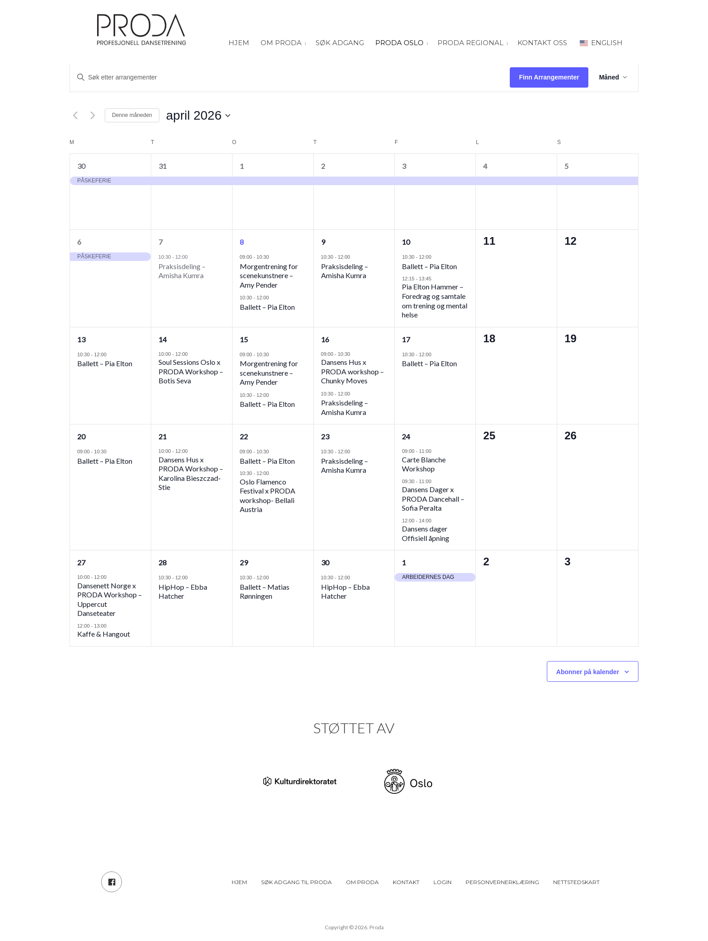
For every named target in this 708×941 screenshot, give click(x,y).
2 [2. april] (323, 166)
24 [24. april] (406, 436)
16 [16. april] (325, 339)
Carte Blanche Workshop (424, 464)
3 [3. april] (404, 166)
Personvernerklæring (502, 882)
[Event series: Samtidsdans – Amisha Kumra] (192, 256)
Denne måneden (132, 115)
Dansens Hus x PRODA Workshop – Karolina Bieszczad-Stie (190, 473)
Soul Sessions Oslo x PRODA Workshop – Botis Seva (190, 371)
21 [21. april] (162, 436)
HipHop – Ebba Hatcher (182, 591)
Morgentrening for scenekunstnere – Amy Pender (269, 275)
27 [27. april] (81, 562)
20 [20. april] (81, 436)
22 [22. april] (244, 436)
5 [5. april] (566, 166)
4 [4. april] (485, 166)
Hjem (238, 42)
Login (442, 882)
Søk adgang (340, 42)
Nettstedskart (576, 882)
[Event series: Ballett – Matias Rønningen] (273, 577)
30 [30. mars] (81, 166)
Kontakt (406, 882)
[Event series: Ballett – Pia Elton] (273, 297)
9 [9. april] (323, 242)
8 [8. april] (242, 242)
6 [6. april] (79, 242)
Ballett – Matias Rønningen (264, 591)
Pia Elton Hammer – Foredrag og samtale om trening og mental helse (434, 300)
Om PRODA (281, 42)
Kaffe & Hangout (103, 633)
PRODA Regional (470, 42)
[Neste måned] (92, 115)
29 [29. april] (244, 562)
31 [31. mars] (162, 166)
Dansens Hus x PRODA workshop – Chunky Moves (352, 371)
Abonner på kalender (587, 671)
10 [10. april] (406, 242)
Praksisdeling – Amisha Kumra (181, 271)
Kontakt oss (542, 42)
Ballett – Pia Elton (267, 307)
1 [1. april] (242, 166)
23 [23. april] (325, 436)
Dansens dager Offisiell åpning (425, 533)
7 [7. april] (160, 242)
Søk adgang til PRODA (296, 882)
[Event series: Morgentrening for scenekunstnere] (273, 256)
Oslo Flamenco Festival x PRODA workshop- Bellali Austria (267, 495)
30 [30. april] (325, 562)
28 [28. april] (162, 562)
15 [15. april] (244, 339)
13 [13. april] (81, 339)
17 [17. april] (406, 339)
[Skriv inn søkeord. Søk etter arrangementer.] (290, 77)
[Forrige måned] (75, 115)
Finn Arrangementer (549, 77)
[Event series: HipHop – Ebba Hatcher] (192, 577)
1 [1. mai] (404, 562)
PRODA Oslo (399, 42)
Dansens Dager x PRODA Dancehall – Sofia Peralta (433, 498)
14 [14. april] (162, 339)
